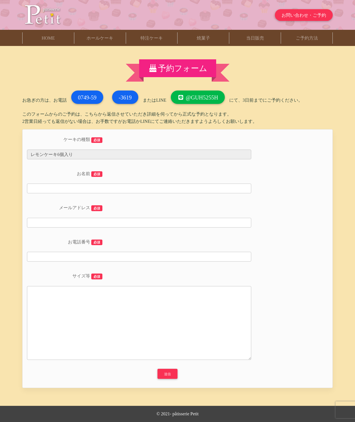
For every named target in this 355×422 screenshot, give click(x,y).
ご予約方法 (307, 38)
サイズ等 (87, 276)
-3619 (125, 97)
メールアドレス (80, 208)
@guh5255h (198, 97)
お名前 (89, 174)
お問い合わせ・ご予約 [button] (304, 15)
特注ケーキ (151, 38)
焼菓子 (203, 38)
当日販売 (255, 38)
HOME (48, 38)
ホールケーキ (100, 38)
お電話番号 (85, 242)
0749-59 (87, 97)
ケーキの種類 (82, 140)
